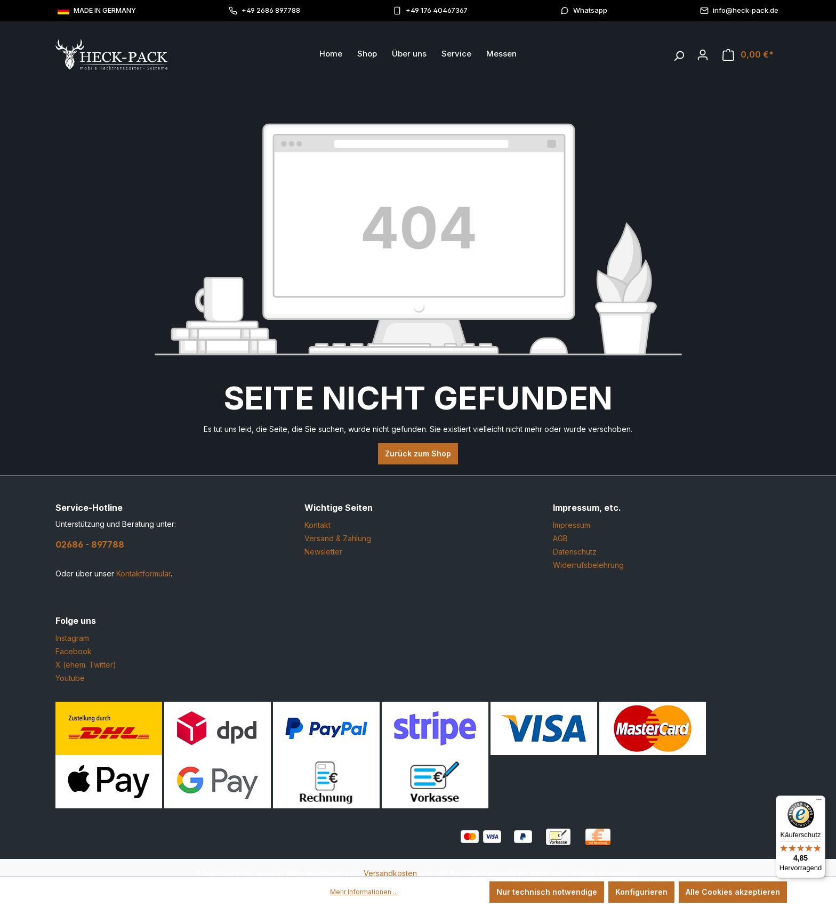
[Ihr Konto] (703, 55)
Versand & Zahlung (337, 538)
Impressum (571, 524)
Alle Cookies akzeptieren (733, 891)
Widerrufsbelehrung (588, 564)
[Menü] (819, 802)
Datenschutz (575, 551)
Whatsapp (583, 10)
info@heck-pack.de (739, 10)
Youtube (70, 678)
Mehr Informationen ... (364, 892)
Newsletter (323, 551)
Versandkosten (390, 873)
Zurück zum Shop (418, 453)
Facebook (73, 651)
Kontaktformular (143, 573)
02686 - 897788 (89, 544)
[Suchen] (679, 53)
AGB (560, 538)
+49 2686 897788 (264, 10)
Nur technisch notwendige (546, 891)
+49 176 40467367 (430, 10)
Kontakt (317, 524)
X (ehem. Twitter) (85, 664)
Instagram (72, 638)
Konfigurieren (641, 891)
